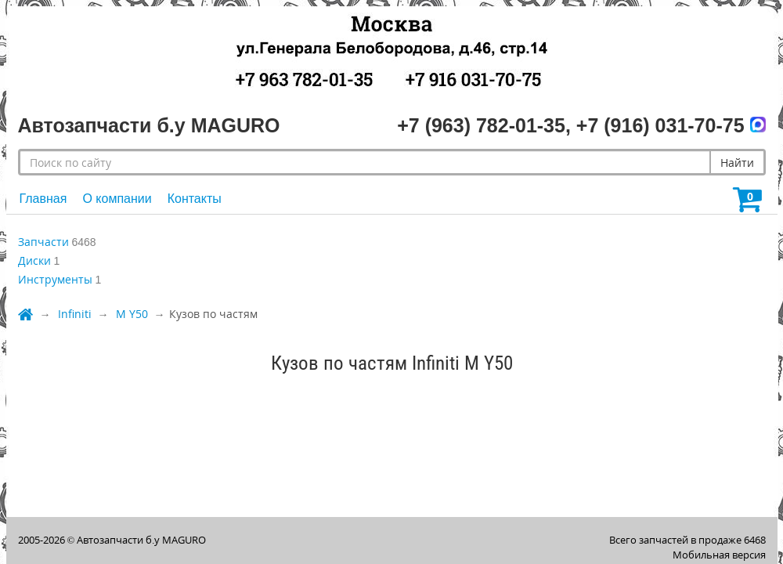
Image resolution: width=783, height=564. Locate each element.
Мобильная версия (719, 555)
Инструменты (55, 279)
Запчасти (43, 241)
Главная (43, 198)
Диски (34, 260)
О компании (116, 198)
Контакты (195, 198)
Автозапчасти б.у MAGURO (141, 540)
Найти (737, 162)
